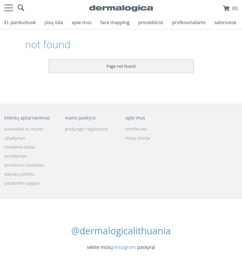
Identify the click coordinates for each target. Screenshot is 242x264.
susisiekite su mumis (24, 129)
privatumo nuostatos (24, 165)
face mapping (115, 22)
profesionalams (189, 22)
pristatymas (15, 156)
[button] (21, 8)
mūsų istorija (138, 138)
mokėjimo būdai (19, 147)
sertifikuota (136, 129)
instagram (125, 247)
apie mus (82, 22)
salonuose (225, 22)
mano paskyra (80, 118)
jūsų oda (53, 22)
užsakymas (14, 138)
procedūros (150, 22)
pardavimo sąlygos (22, 183)
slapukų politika (19, 174)
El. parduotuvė (20, 22)
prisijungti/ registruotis (86, 129)
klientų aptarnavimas (27, 118)
